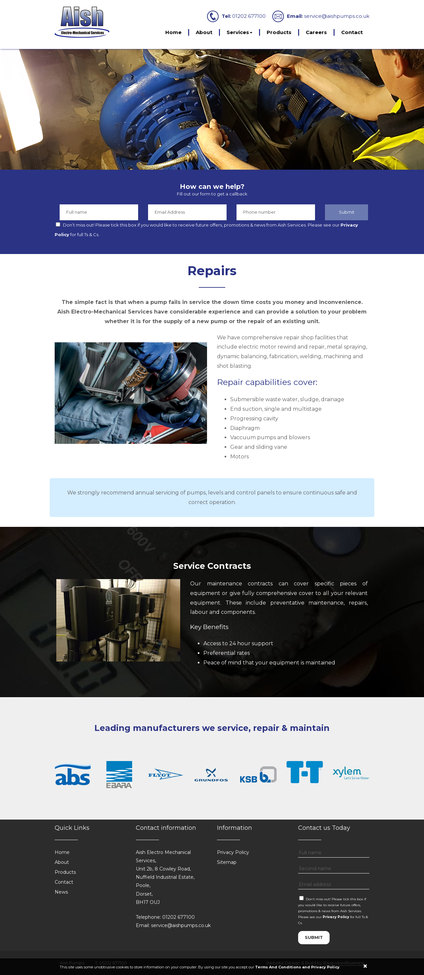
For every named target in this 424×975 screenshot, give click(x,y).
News (61, 892)
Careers (316, 32)
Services (239, 32)
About (204, 32)
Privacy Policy (233, 852)
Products (279, 32)
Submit (346, 212)
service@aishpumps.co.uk (336, 16)
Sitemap (227, 862)
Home (173, 32)
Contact (352, 32)
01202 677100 (249, 16)
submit (314, 937)
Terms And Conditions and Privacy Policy (297, 967)
